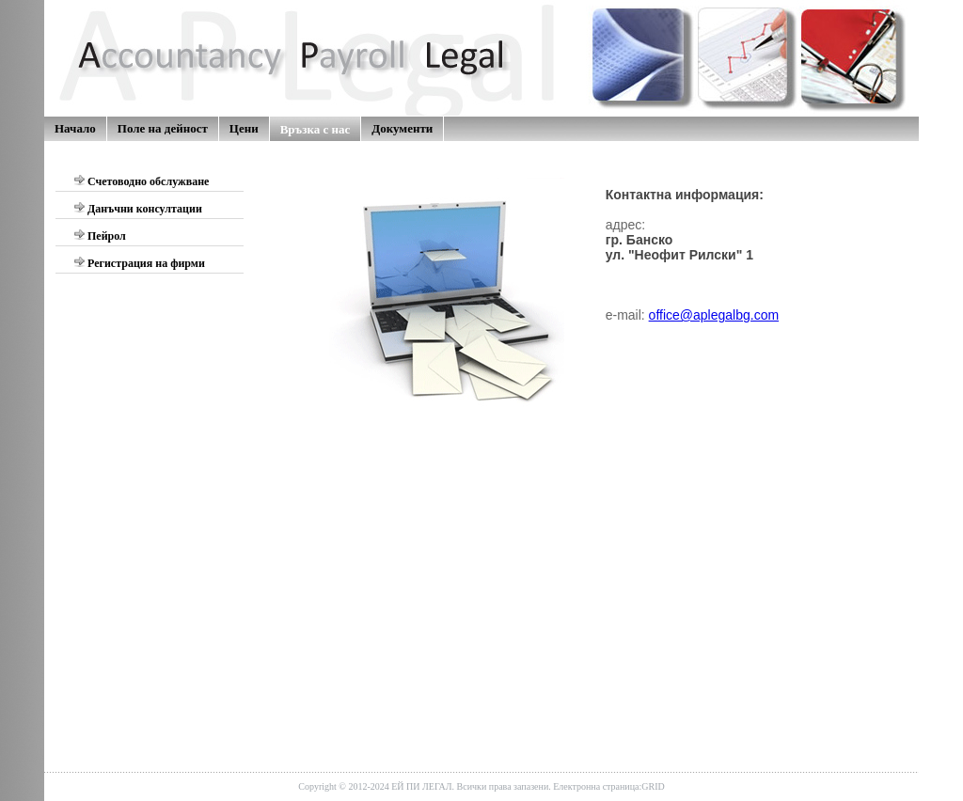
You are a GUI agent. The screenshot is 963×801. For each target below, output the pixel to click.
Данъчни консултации (137, 208)
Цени (244, 128)
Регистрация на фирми (139, 263)
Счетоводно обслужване (141, 181)
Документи (402, 128)
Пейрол (99, 235)
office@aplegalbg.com (714, 314)
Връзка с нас (315, 129)
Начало (75, 128)
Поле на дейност (163, 128)
